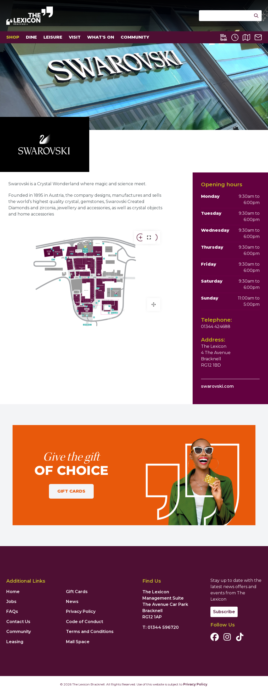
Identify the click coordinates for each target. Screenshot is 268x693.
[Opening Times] (234, 37)
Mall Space (78, 641)
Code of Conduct (84, 621)
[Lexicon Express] (223, 37)
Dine (31, 37)
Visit (75, 37)
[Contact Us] (258, 37)
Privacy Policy (81, 611)
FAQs (12, 611)
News (72, 601)
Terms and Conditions (90, 631)
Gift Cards (71, 491)
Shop (12, 37)
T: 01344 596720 (160, 627)
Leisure (52, 37)
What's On (100, 37)
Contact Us (18, 621)
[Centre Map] (246, 37)
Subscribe (224, 611)
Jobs (11, 601)
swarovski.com (217, 386)
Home (13, 591)
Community (135, 37)
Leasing (14, 641)
